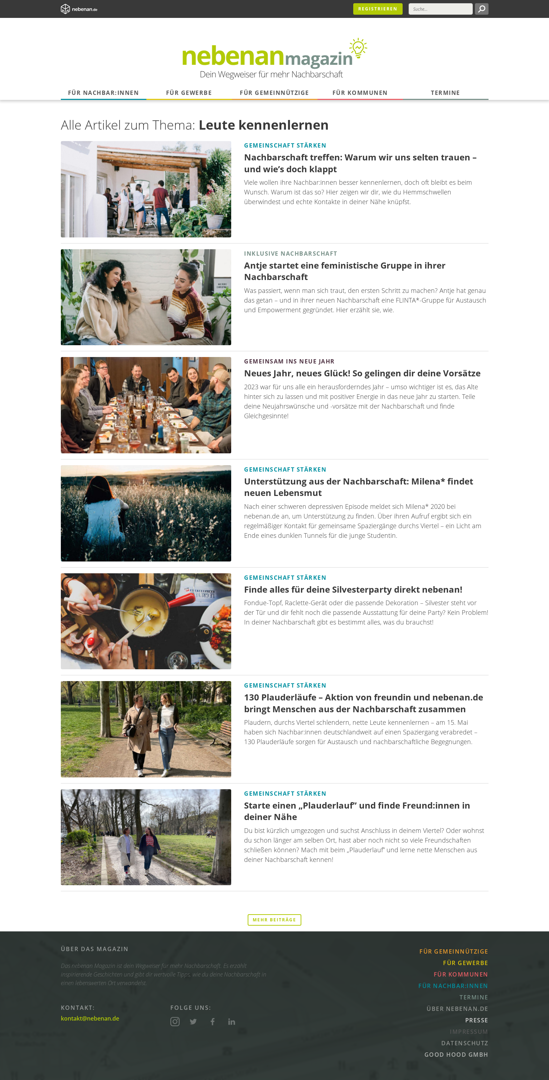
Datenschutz (465, 1043)
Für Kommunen (360, 93)
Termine (445, 93)
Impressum (469, 1032)
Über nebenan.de (458, 1009)
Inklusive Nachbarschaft (290, 253)
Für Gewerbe (189, 93)
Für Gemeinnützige (274, 93)
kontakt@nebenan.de (90, 1018)
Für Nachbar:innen (103, 93)
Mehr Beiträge (274, 920)
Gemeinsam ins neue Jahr (289, 361)
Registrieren (378, 9)
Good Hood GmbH (456, 1055)
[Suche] (441, 9)
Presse (477, 1020)
